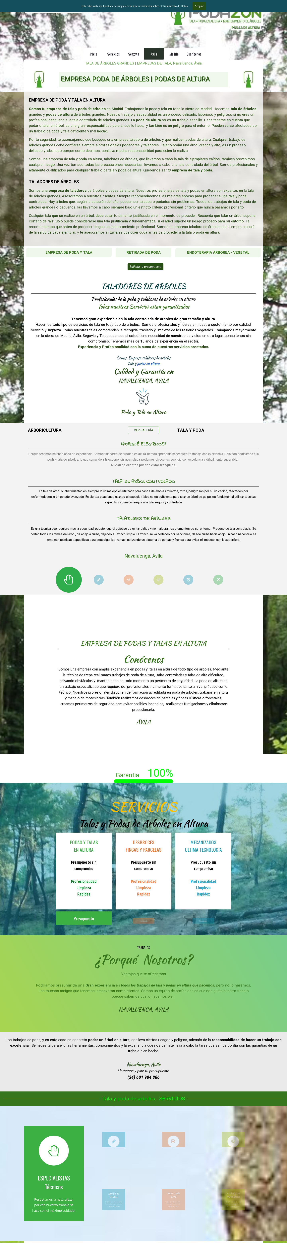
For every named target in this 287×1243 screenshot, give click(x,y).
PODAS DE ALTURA (245, 27)
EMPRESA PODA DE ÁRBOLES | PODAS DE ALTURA (135, 79)
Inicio (93, 54)
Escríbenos (194, 54)
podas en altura (145, 353)
